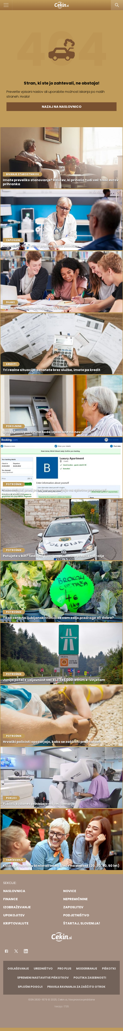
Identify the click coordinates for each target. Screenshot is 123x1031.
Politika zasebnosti (90, 978)
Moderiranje (86, 968)
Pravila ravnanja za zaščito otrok (76, 987)
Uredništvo (43, 968)
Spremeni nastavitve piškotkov (43, 978)
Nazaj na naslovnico (61, 106)
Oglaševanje (18, 968)
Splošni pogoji (30, 987)
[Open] (6, 5)
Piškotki (109, 968)
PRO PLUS (64, 968)
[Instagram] (26, 951)
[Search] (117, 5)
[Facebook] (6, 951)
